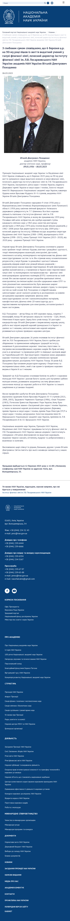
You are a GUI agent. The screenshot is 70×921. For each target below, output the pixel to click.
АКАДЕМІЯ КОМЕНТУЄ (14, 887)
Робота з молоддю (13, 807)
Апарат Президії (11, 696)
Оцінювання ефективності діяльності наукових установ (27, 789)
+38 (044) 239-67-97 (14, 569)
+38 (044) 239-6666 (14, 546)
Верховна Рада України (14, 610)
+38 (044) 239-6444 (14, 543)
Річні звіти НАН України (14, 756)
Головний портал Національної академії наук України (24, 32)
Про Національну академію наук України (21, 645)
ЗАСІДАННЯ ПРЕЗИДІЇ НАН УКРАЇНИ (20, 868)
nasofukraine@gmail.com (23, 578)
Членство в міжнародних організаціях (20, 820)
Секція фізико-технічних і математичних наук (23, 701)
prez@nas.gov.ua (19, 533)
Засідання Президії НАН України (18, 747)
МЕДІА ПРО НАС (11, 881)
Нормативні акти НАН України (17, 842)
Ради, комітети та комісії (15, 719)
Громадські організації (14, 728)
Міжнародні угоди (12, 825)
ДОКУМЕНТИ (10, 835)
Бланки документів (12, 856)
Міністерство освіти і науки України (19, 619)
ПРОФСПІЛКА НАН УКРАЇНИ (17, 900)
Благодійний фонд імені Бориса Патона (21, 668)
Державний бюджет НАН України (18, 846)
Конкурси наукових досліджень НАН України (23, 793)
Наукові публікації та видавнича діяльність (22, 765)
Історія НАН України (13, 650)
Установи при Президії (14, 715)
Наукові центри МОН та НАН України (20, 724)
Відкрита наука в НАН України (17, 798)
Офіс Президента (12, 606)
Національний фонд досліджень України (21, 616)
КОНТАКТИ (10, 894)
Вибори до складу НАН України (18, 851)
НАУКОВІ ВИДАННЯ (13, 875)
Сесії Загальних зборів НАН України (19, 751)
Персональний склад (13, 663)
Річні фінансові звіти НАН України (18, 760)
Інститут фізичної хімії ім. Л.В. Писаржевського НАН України (26, 492)
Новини (51, 32)
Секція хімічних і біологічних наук (18, 705)
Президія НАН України (14, 692)
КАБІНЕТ (8, 911)
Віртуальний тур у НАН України (17, 673)
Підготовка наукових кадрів (16, 803)
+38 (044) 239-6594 (14, 556)
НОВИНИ (8, 862)
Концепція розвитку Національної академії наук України (27, 677)
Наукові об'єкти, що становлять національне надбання (27, 777)
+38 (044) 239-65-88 (14, 572)
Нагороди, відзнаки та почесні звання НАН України (25, 659)
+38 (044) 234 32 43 (19, 530)
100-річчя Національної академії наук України (23, 654)
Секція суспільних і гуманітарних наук (20, 710)
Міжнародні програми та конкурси (19, 829)
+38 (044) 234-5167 (14, 559)
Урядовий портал (12, 613)
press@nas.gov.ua (20, 575)
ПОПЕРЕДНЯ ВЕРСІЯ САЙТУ (16, 906)
